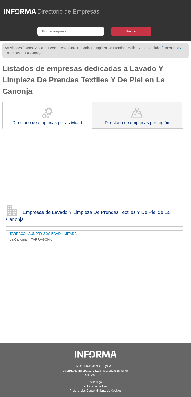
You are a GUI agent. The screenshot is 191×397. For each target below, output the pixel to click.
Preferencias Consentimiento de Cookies (95, 390)
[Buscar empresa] (70, 31)
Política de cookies (95, 386)
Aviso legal (95, 382)
